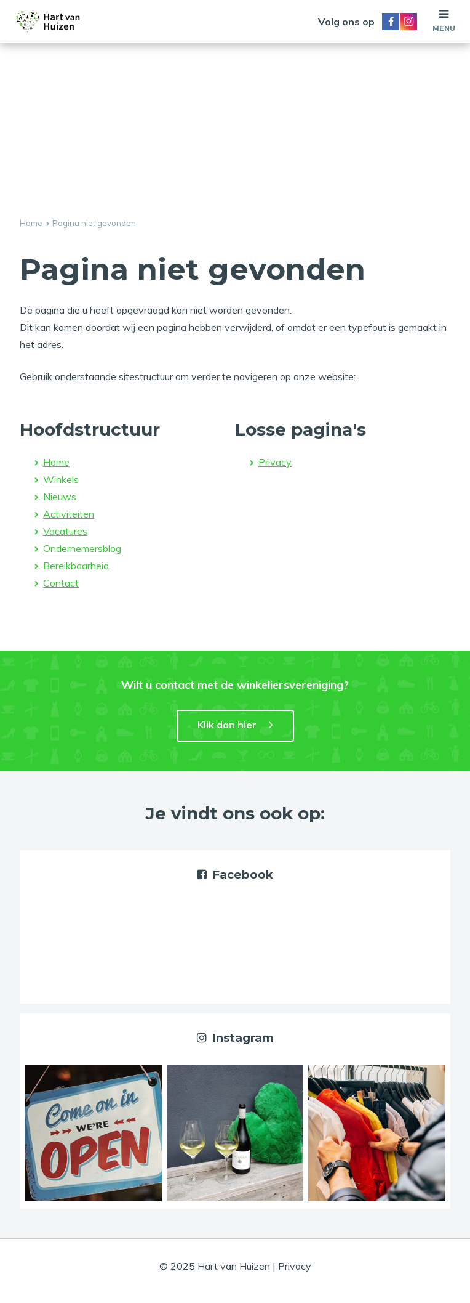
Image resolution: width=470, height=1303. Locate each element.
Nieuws (59, 496)
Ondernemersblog (82, 548)
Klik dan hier (227, 724)
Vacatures (65, 531)
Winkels (61, 479)
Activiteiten (68, 514)
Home (31, 223)
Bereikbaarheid (76, 565)
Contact (61, 583)
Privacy (275, 462)
